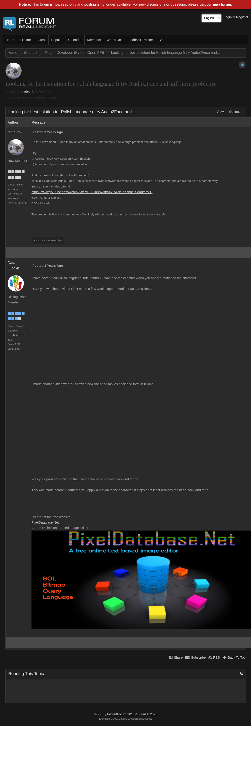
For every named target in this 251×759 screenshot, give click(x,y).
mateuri (27, 91)
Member (94, 40)
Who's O (114, 40)
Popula (57, 40)
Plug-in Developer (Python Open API (74, 52)
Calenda (74, 40)
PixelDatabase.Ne (45, 522)
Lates (41, 40)
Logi (228, 17)
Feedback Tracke (140, 40)
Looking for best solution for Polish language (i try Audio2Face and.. (165, 52)
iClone (31, 52)
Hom (10, 40)
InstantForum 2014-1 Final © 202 (132, 714)
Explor (25, 40)
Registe (242, 17)
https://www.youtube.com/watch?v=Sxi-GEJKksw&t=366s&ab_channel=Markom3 (91, 192)
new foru (222, 5)
